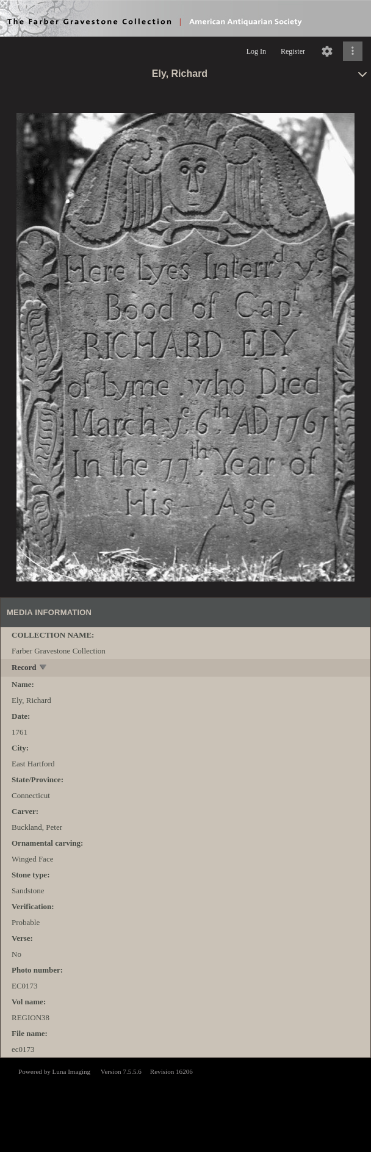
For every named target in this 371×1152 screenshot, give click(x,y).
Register (293, 51)
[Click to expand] (352, 51)
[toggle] (43, 668)
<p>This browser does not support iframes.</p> (185, 1104)
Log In (256, 51)
